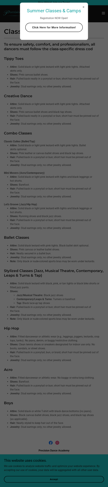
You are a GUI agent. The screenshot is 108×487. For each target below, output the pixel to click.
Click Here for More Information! (54, 27)
